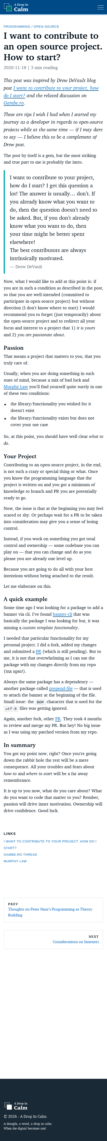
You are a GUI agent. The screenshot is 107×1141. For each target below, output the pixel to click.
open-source (46, 26)
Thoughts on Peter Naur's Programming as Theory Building (50, 912)
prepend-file (61, 688)
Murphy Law (16, 386)
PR (38, 651)
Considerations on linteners (76, 941)
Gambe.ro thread (20, 854)
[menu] (101, 7)
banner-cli (62, 614)
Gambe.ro (14, 103)
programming (17, 26)
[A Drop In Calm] (16, 1105)
